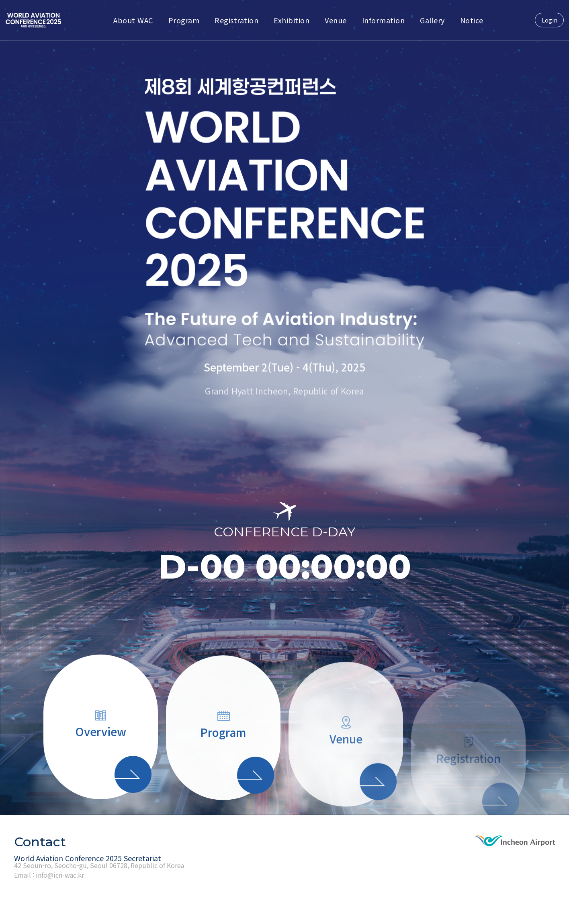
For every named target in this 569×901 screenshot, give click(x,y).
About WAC (133, 20)
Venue (336, 20)
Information (383, 20)
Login (549, 20)
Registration (236, 20)
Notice (471, 20)
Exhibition (291, 20)
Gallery (432, 20)
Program (184, 20)
